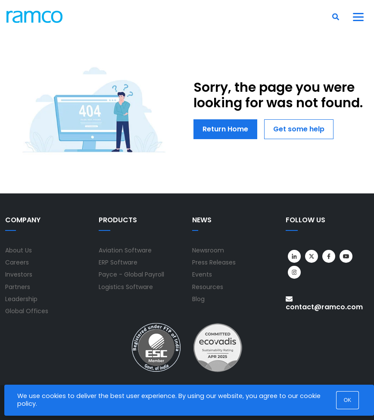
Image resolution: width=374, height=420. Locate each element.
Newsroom (208, 250)
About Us (18, 250)
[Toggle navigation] (358, 17)
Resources (207, 287)
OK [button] (347, 400)
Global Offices (26, 311)
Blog (198, 299)
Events (202, 274)
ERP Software (118, 262)
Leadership (21, 299)
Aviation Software (125, 250)
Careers (17, 262)
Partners (17, 287)
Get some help (298, 129)
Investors (18, 274)
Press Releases (214, 262)
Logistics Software (126, 287)
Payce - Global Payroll (131, 274)
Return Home (225, 129)
